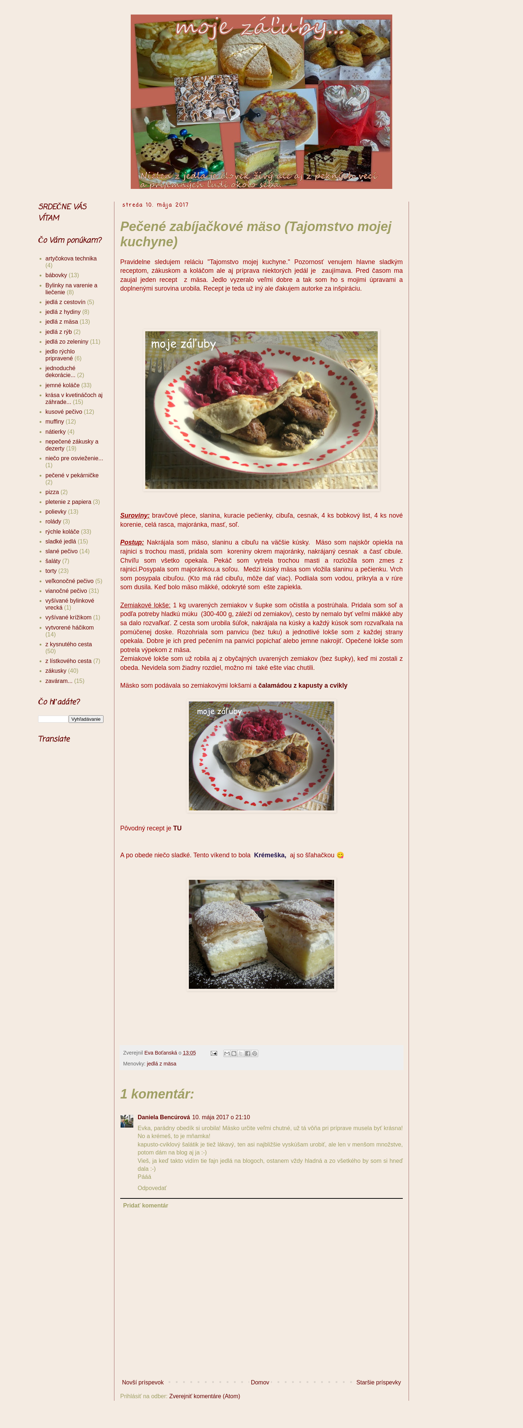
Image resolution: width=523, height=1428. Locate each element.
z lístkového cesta (68, 661)
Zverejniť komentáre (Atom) (204, 1396)
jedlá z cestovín (65, 302)
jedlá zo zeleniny (66, 342)
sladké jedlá (60, 541)
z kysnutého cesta (68, 644)
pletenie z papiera (68, 502)
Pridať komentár (145, 1205)
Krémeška (269, 855)
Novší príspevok (143, 1382)
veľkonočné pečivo (69, 581)
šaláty (53, 561)
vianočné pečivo (66, 591)
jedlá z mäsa (162, 1064)
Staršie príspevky (378, 1382)
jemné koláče (62, 385)
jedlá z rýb (58, 332)
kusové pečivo (63, 412)
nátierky (55, 432)
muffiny (54, 421)
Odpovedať (152, 1188)
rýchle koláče (62, 532)
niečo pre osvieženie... (74, 458)
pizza (52, 492)
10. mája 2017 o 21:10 (221, 1117)
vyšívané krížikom (68, 617)
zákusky (55, 671)
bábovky (56, 275)
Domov (260, 1382)
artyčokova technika (71, 258)
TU (177, 828)
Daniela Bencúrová (164, 1117)
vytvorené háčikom (69, 627)
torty (51, 571)
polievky (55, 512)
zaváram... (59, 681)
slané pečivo (61, 551)
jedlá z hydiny (63, 312)
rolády (53, 521)
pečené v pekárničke (72, 475)
